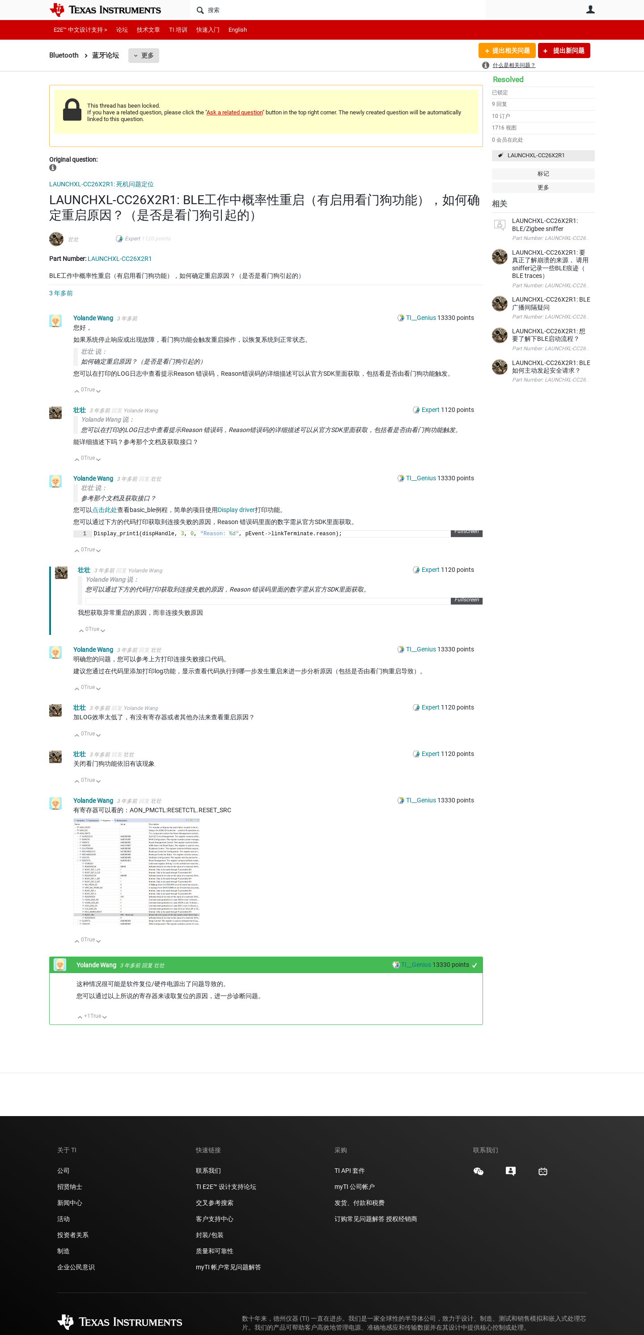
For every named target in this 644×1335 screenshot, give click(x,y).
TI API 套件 (350, 1170)
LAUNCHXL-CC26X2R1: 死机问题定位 (101, 184)
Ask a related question (235, 112)
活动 (63, 1218)
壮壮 (73, 239)
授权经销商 (401, 1218)
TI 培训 (178, 29)
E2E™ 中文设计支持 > (80, 29)
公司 (63, 1170)
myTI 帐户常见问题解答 (228, 1267)
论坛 (122, 29)
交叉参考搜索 (214, 1202)
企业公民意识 (76, 1267)
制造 (63, 1251)
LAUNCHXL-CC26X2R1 (536, 155)
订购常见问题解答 (360, 1218)
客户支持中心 (214, 1218)
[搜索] (338, 10)
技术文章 (148, 29)
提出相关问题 (511, 50)
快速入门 (208, 29)
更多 (147, 55)
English (238, 29)
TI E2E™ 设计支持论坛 (226, 1186)
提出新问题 (568, 50)
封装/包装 (210, 1234)
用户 (590, 9)
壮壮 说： (94, 351)
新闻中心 (69, 1202)
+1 (474, 966)
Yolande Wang (93, 318)
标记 (543, 173)
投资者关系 (73, 1234)
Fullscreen (466, 532)
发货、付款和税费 (360, 1202)
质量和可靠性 (215, 1251)
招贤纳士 (69, 1186)
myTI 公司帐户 (355, 1186)
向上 (77, 392)
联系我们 (208, 1170)
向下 (98, 392)
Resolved (508, 79)
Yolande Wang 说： (108, 419)
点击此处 (104, 509)
